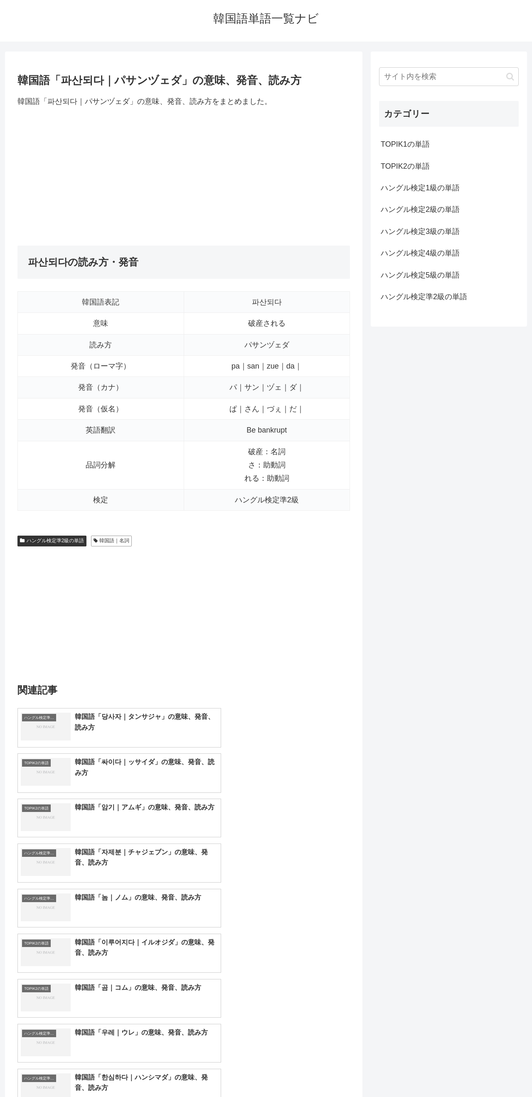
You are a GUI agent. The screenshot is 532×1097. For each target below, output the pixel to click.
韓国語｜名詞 (112, 541)
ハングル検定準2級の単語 (52, 541)
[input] (449, 76)
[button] (510, 76)
